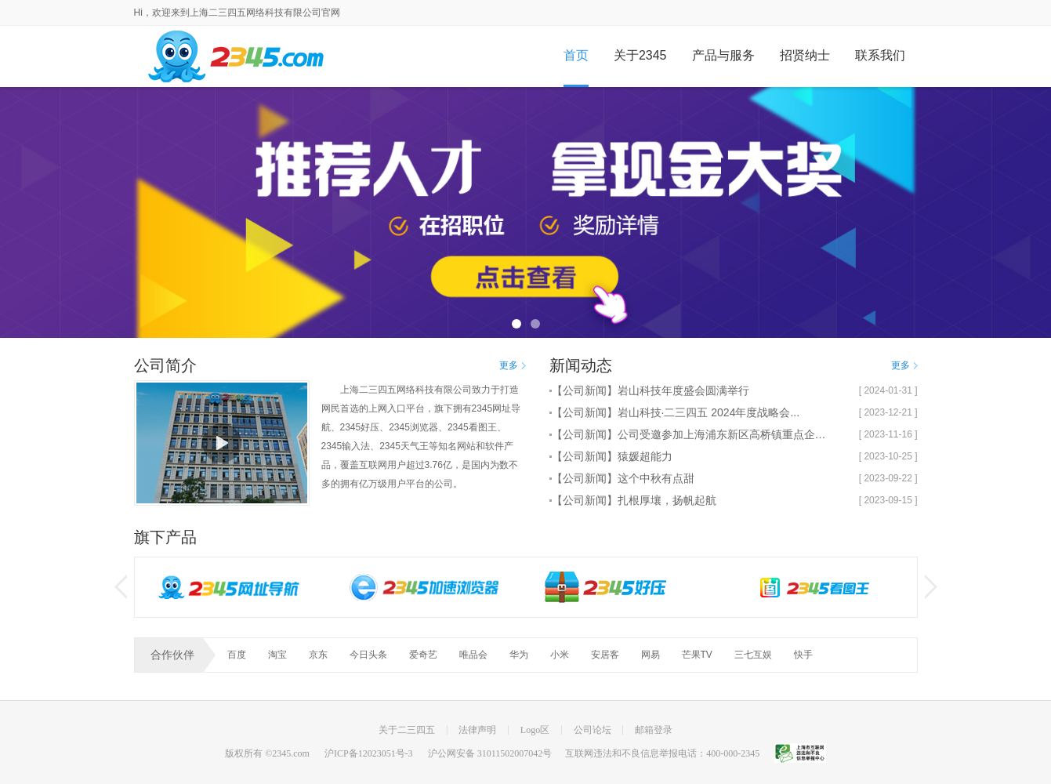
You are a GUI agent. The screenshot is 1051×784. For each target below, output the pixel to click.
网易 (650, 654)
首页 (576, 55)
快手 (803, 654)
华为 (518, 654)
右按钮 (931, 587)
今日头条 (368, 654)
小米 (559, 654)
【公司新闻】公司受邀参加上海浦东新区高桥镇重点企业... (693, 434)
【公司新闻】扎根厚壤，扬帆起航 (634, 500)
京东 (318, 654)
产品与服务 (723, 55)
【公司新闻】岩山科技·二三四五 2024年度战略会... (676, 412)
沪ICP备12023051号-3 (368, 753)
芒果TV (697, 654)
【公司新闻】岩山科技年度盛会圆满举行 (650, 390)
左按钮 (120, 587)
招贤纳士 (805, 55)
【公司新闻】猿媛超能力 (612, 456)
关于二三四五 (407, 729)
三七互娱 (753, 654)
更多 (512, 365)
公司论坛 (592, 729)
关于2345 (640, 55)
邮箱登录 (653, 729)
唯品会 (473, 654)
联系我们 (880, 55)
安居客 (605, 654)
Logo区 (534, 729)
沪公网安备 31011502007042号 (490, 753)
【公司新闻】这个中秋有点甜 (623, 478)
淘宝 (277, 654)
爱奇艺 (423, 654)
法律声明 (477, 729)
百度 (236, 654)
